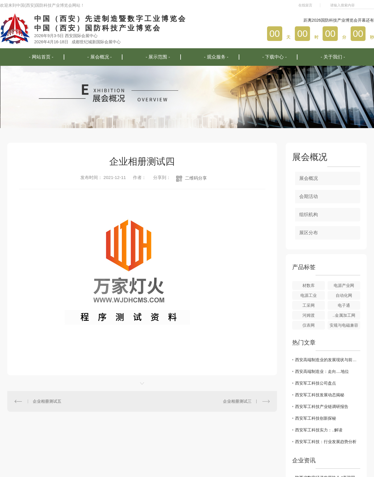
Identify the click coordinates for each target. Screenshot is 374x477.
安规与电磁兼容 (344, 325)
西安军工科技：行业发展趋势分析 (325, 441)
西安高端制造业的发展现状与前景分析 (327, 359)
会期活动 (308, 196)
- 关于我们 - (333, 56)
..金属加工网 (344, 315)
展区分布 (308, 232)
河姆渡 (308, 315)
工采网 (308, 305)
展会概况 (308, 178)
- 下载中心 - (274, 56)
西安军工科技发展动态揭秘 (319, 394)
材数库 (308, 285)
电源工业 (308, 295)
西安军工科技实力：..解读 (318, 430)
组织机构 (308, 214)
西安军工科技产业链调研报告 (321, 406)
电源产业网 (344, 285)
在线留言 (305, 5)
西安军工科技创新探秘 (315, 418)
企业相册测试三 (237, 401)
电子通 (344, 305)
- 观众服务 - (216, 56)
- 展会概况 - (99, 56)
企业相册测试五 (47, 401)
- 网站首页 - (41, 56)
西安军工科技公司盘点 (315, 383)
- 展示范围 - (158, 56)
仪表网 (308, 325)
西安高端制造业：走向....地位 (322, 371)
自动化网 (344, 295)
